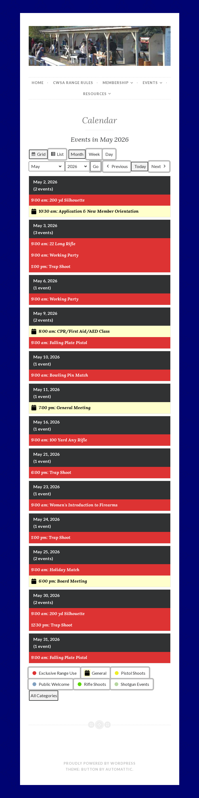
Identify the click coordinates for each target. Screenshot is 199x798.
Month (77, 154)
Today (140, 166)
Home (38, 82)
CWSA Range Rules (73, 82)
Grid (38, 155)
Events (150, 82)
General (95, 673)
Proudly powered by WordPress (100, 763)
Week (94, 154)
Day (109, 154)
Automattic (119, 769)
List (57, 155)
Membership (116, 82)
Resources (95, 94)
